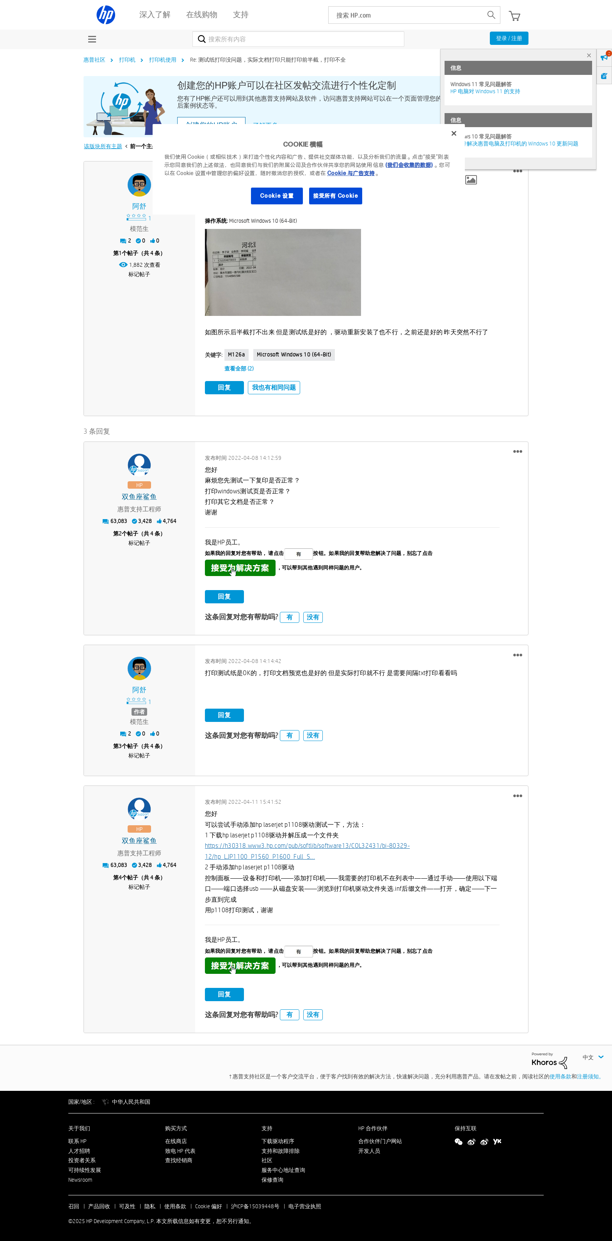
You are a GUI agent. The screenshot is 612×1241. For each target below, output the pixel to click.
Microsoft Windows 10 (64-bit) (294, 354)
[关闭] (454, 133)
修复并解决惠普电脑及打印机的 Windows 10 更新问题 (514, 143)
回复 (224, 387)
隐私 (149, 1206)
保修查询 (272, 1179)
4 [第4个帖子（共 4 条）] (120, 877)
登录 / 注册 (509, 38)
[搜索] (298, 39)
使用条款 (560, 1076)
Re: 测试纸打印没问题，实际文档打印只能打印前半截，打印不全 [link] (268, 59)
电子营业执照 (304, 1206)
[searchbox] (405, 15)
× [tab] (589, 55)
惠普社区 (94, 59)
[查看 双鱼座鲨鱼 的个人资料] (139, 497)
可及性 (127, 1206)
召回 (73, 1206)
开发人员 (369, 1150)
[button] (518, 171)
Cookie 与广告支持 (351, 173)
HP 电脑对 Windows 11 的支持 (485, 91)
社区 (267, 1160)
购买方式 (176, 1128)
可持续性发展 (84, 1170)
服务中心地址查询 (283, 1170)
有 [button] (289, 617)
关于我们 (79, 1128)
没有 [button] (313, 617)
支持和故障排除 (281, 1150)
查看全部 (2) (239, 368)
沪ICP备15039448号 (255, 1206)
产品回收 (99, 1206)
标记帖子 (139, 274)
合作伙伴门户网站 (380, 1141)
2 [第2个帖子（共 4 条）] (120, 533)
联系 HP (77, 1141)
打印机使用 (162, 59)
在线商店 (176, 1141)
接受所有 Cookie (335, 195)
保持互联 (466, 1128)
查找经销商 (178, 1160)
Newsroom (80, 1179)
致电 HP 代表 (180, 1150)
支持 (267, 1128)
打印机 (127, 59)
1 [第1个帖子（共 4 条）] (120, 253)
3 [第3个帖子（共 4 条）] (120, 746)
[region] (309, 169)
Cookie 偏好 (208, 1206)
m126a (236, 354)
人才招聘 (79, 1150)
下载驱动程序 (278, 1141)
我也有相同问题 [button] (274, 387)
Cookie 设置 (277, 195)
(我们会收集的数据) (408, 164)
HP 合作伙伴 (373, 1128)
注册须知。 (590, 1076)
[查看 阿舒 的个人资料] (139, 206)
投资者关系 (82, 1160)
